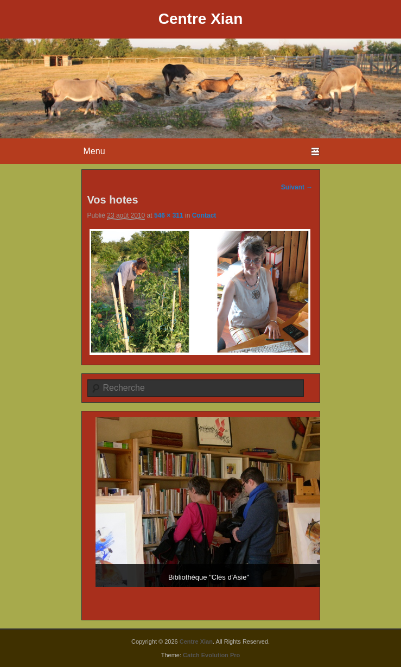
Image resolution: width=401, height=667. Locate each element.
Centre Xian (200, 18)
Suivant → (297, 187)
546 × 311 (168, 215)
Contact (204, 215)
